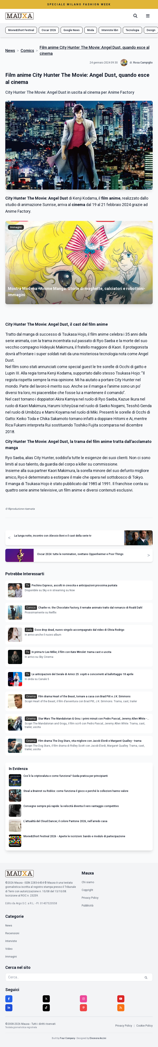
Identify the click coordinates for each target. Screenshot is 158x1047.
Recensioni (12, 933)
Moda (90, 30)
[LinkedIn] (8, 1007)
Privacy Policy (90, 897)
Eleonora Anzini (98, 1038)
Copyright (87, 890)
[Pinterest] (83, 1007)
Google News (72, 30)
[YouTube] (120, 998)
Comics (27, 50)
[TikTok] (46, 1007)
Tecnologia (132, 30)
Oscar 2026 (49, 30)
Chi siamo (88, 882)
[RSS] (120, 1007)
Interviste (11, 941)
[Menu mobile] (148, 16)
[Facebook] (8, 998)
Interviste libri (110, 30)
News (10, 50)
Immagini (11, 956)
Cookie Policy (144, 1025)
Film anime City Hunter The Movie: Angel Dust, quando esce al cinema (94, 50)
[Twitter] (46, 998)
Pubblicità (87, 905)
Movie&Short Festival (21, 30)
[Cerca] (135, 16)
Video (8, 948)
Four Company (67, 1038)
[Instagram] (83, 998)
